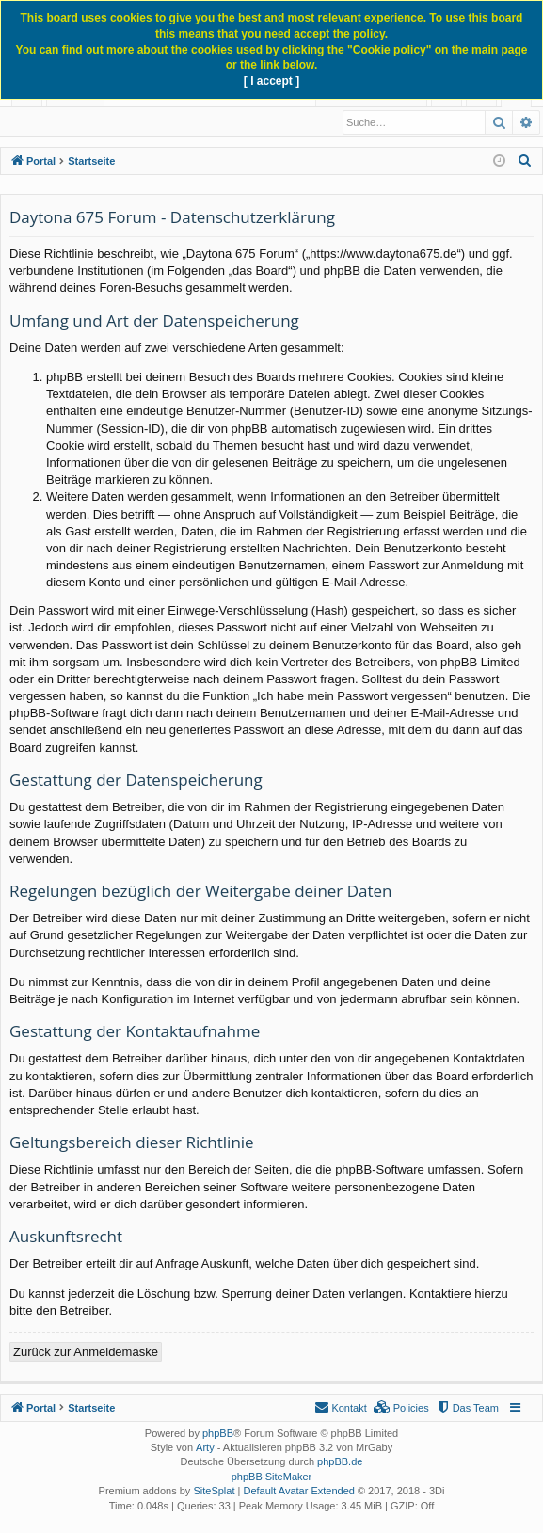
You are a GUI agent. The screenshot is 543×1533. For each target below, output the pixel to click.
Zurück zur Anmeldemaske (85, 1353)
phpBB (217, 1434)
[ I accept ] (271, 81)
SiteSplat (213, 1491)
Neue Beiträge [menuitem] (58, 122)
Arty (205, 1448)
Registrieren (230, 122)
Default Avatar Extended (298, 1491)
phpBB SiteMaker (272, 1477)
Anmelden (146, 122)
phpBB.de (339, 1462)
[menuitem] (525, 162)
